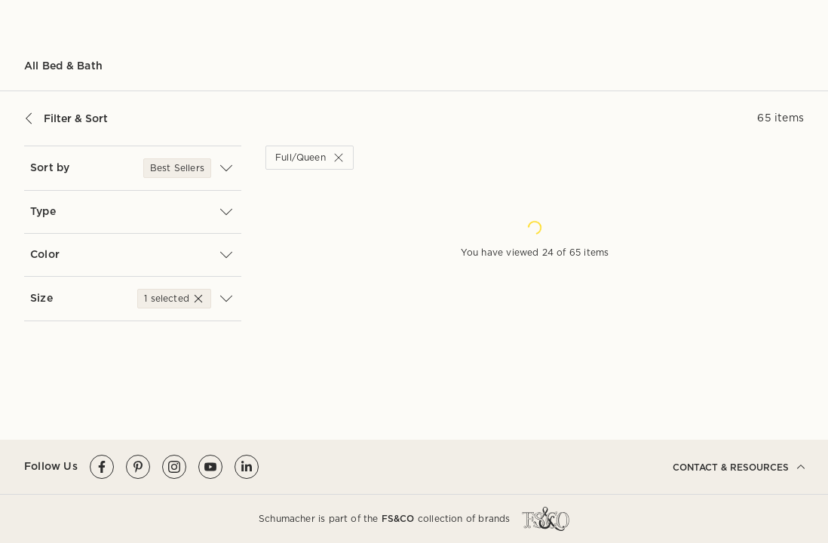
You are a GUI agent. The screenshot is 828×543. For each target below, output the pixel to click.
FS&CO (398, 518)
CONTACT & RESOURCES (738, 467)
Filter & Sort (66, 118)
